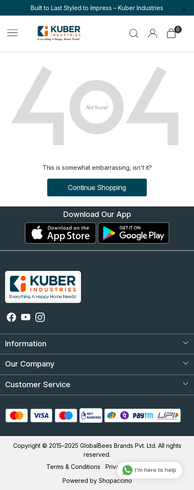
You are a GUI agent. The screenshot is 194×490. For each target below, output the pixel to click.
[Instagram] (40, 318)
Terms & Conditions (73, 466)
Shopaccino (115, 480)
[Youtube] (25, 318)
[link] (134, 33)
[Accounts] (152, 33)
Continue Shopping (97, 187)
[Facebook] (11, 318)
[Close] (184, 9)
